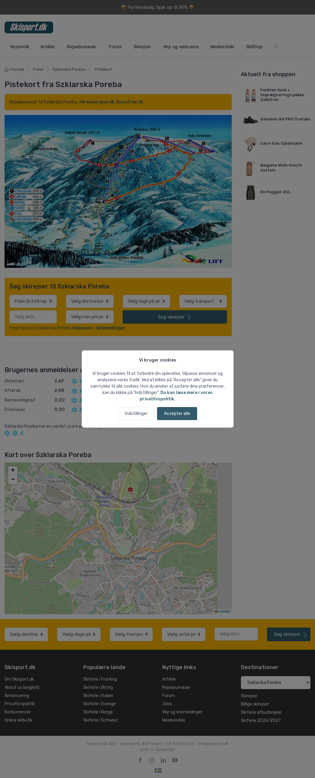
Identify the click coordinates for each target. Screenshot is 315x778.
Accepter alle (177, 413)
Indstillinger (136, 413)
